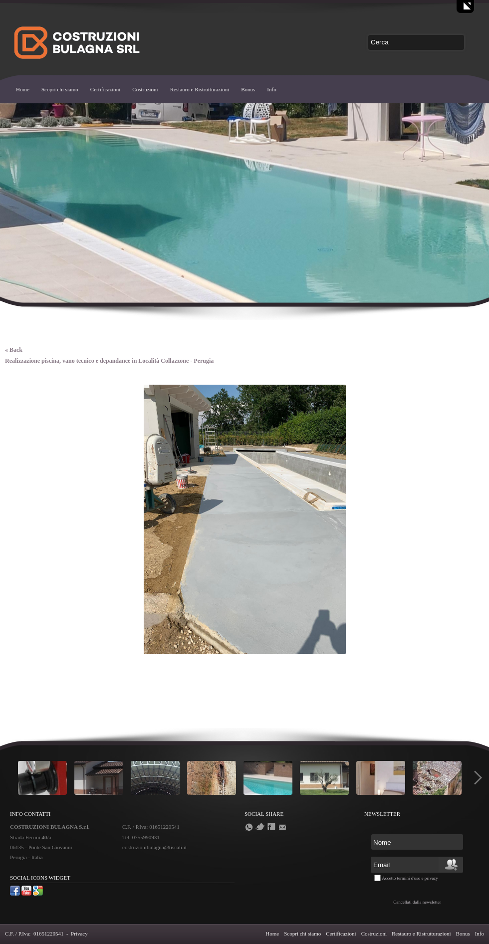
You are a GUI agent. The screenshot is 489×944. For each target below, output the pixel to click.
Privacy (79, 934)
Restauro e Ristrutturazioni (200, 89)
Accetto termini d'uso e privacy (410, 878)
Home (22, 89)
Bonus (248, 89)
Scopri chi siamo (59, 89)
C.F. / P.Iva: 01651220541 (34, 934)
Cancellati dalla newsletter (417, 902)
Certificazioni (105, 89)
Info (271, 89)
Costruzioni (145, 89)
